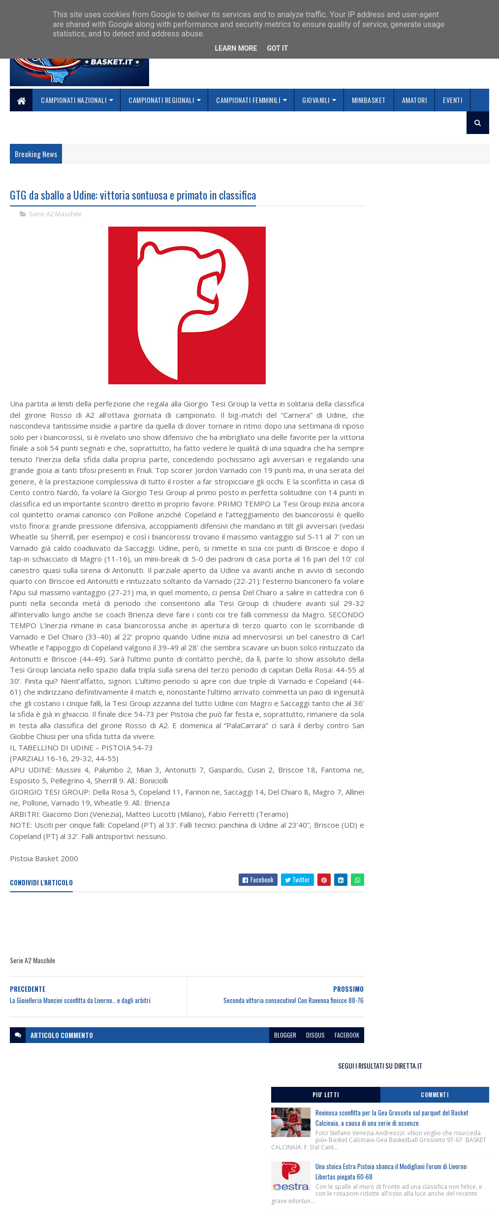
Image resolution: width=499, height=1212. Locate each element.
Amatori (414, 100)
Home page (190, 1135)
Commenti (453, 227)
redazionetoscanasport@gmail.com (382, 1146)
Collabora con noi (200, 1159)
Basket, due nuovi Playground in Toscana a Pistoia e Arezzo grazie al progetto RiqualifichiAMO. (411, 550)
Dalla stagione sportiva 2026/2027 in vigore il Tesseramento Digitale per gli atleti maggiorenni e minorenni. (416, 578)
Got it (277, 48)
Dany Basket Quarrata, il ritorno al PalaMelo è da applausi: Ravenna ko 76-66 (438, 383)
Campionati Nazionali (73, 100)
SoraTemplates (56, 1198)
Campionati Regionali (161, 100)
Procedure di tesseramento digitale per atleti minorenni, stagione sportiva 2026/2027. (416, 517)
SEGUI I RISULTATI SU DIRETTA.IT (417, 197)
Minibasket (369, 100)
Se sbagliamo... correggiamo (217, 1171)
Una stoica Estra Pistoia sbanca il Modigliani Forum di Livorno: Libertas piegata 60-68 (435, 318)
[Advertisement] (189, 969)
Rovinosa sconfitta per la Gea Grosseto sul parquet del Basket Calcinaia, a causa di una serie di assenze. (438, 255)
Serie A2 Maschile (55, 214)
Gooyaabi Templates (139, 1198)
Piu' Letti (381, 227)
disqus (280, 1080)
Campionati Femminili (248, 100)
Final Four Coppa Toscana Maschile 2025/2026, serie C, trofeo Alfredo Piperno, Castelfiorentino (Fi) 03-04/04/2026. (414, 465)
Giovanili (316, 100)
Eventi (452, 100)
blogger (250, 1080)
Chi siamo (188, 1147)
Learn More (236, 48)
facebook (312, 1080)
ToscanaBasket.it (387, 635)
